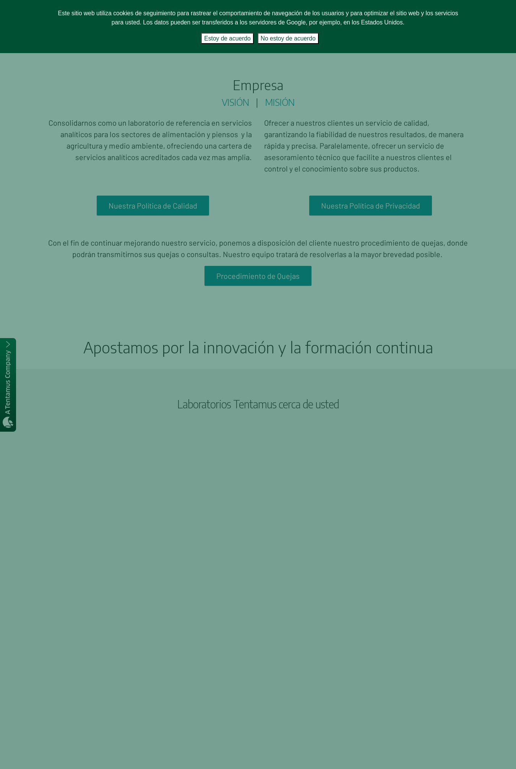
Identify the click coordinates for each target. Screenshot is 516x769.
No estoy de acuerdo (288, 38)
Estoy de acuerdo (227, 38)
